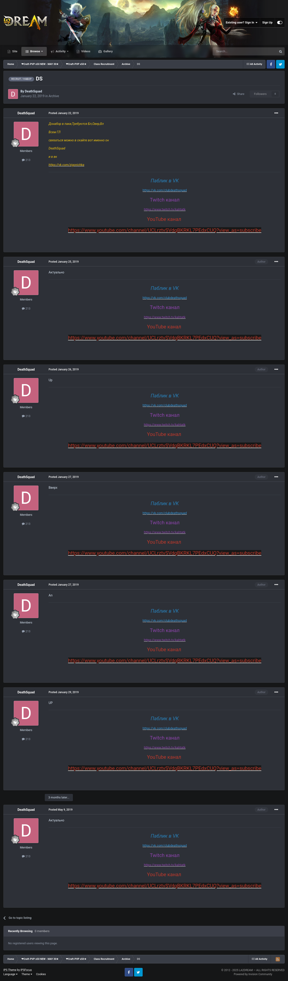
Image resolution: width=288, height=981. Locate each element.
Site (14, 51)
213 (26, 160)
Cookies (41, 974)
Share (238, 94)
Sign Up (267, 22)
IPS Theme (9, 970)
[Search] (234, 51)
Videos (85, 51)
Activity (60, 51)
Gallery (107, 51)
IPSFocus (26, 970)
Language (10, 974)
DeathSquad (33, 91)
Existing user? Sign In (242, 22)
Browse (35, 51)
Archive (54, 96)
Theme (27, 974)
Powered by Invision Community (253, 974)
